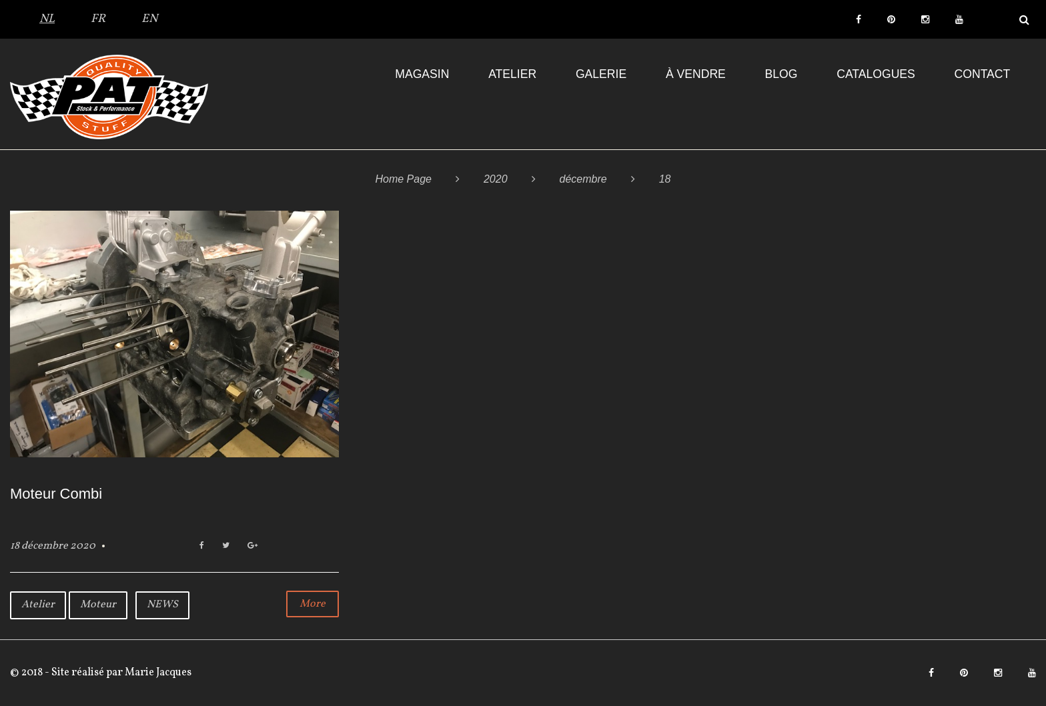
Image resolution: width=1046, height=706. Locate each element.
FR (98, 19)
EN (149, 19)
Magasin (422, 74)
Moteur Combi (56, 493)
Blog (781, 74)
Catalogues (876, 74)
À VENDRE (696, 74)
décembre (583, 179)
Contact (983, 74)
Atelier (512, 74)
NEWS (162, 604)
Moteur (98, 604)
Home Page (403, 179)
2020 (496, 179)
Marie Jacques (157, 672)
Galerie (601, 74)
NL (47, 19)
